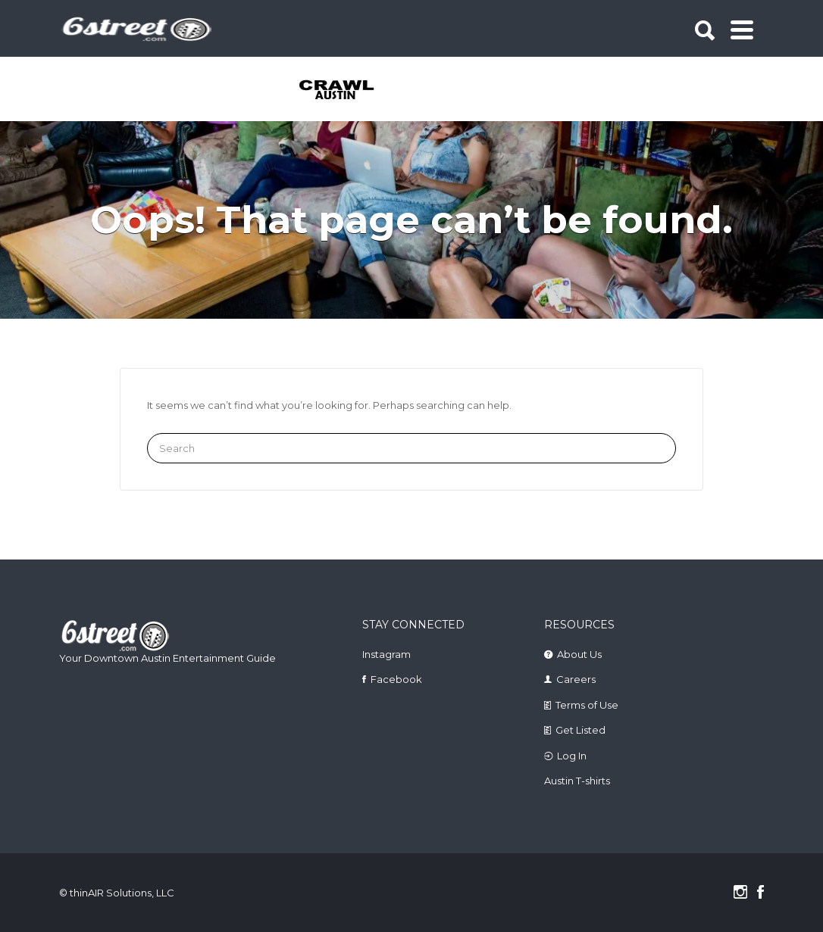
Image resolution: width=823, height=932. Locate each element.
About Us (579, 654)
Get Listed (580, 730)
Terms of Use (586, 705)
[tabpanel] (338, 90)
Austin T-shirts (577, 781)
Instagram (386, 654)
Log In (572, 756)
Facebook (396, 679)
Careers (576, 679)
